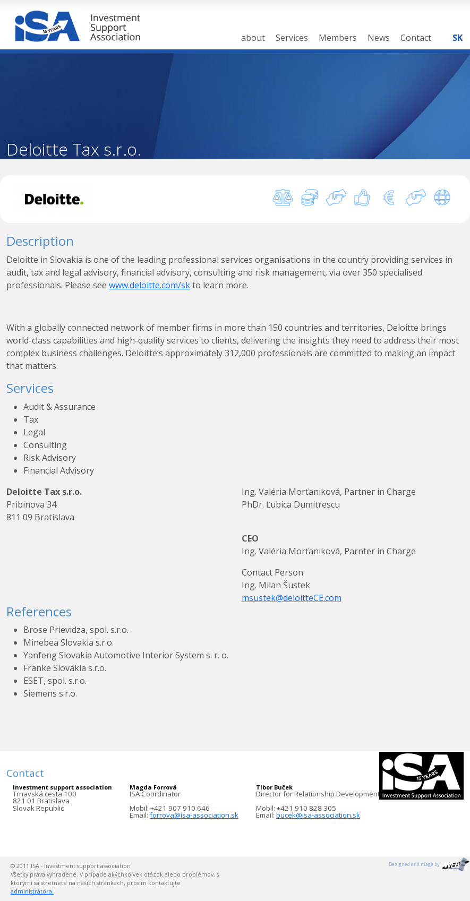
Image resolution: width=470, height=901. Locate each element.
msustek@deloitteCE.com (291, 598)
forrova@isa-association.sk (194, 815)
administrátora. (32, 891)
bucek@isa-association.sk (318, 815)
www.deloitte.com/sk (149, 285)
